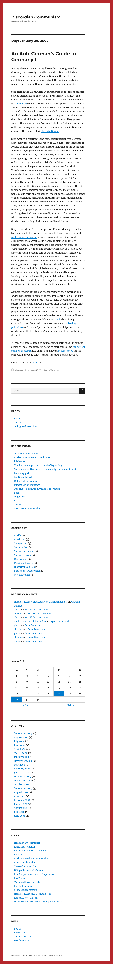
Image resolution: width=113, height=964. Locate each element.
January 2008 (21, 772)
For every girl (21, 473)
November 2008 (23, 760)
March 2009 (21, 753)
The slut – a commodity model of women (37, 488)
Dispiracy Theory (23, 563)
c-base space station (25, 889)
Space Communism (61, 621)
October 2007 (21, 784)
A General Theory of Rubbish (30, 850)
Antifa (17, 535)
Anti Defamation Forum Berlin (31, 858)
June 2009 (19, 745)
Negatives (19, 496)
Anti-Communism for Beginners (32, 457)
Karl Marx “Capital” (25, 846)
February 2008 (22, 768)
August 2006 (21, 807)
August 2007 (21, 792)
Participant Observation (27, 570)
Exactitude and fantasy (27, 484)
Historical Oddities (24, 566)
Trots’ (36, 362)
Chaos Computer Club (26, 866)
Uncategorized (22, 574)
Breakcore (19, 539)
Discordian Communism (35, 17)
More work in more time (27, 508)
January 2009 (21, 756)
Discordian (20, 559)
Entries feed (20, 932)
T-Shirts (19, 504)
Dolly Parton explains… (27, 481)
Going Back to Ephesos (26, 426)
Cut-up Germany (51, 370)
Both (17, 492)
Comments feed (23, 936)
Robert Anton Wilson (26, 897)
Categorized (20, 543)
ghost (17, 609)
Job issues (19, 461)
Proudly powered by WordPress (50, 955)
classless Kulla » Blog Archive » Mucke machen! (40, 601)
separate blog (65, 350)
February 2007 (22, 800)
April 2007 (19, 796)
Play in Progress (23, 886)
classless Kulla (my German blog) (32, 893)
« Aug (26, 705)
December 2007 (22, 776)
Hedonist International (27, 842)
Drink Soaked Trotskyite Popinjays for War (38, 901)
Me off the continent (36, 609)
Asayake (18, 854)
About (17, 418)
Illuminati (21, 103)
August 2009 (21, 737)
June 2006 (19, 815)
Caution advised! (23, 477)
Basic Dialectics (33, 625)
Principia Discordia (24, 862)
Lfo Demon (20, 878)
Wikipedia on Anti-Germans (30, 870)
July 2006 (19, 811)
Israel (57, 319)
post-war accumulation (24, 237)
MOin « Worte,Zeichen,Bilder (30, 621)
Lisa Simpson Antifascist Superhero (34, 874)
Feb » (70, 705)
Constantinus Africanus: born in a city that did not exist (45, 469)
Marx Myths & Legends (27, 882)
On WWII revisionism (26, 453)
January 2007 (21, 804)
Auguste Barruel (50, 131)
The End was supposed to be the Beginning (38, 465)
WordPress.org (22, 940)
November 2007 (23, 780)
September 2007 (23, 788)
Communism (21, 547)
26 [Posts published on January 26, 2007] (58, 693)
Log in (17, 928)
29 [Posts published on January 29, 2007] (16, 699)
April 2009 (20, 749)
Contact (18, 422)
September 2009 (23, 733)
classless (19, 370)
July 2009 (19, 741)
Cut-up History (22, 555)
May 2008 (19, 764)
